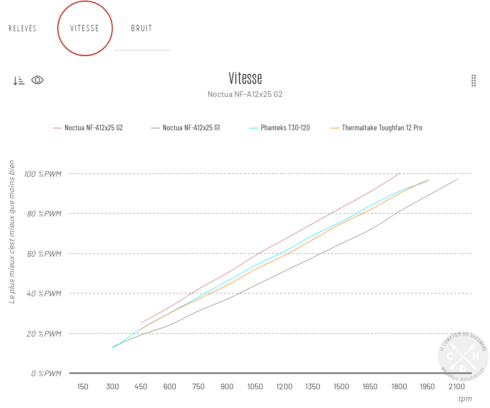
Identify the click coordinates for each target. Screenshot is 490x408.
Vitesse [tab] (85, 28)
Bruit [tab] (142, 28)
